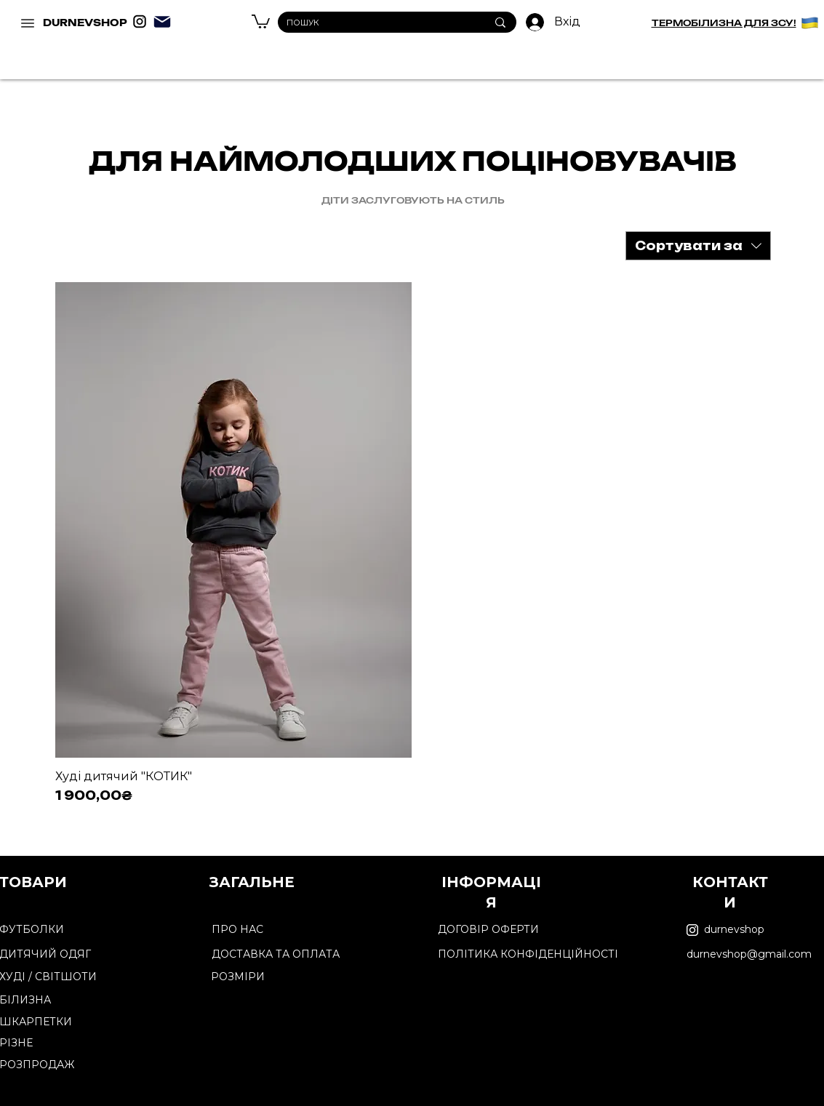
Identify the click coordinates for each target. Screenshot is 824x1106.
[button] (261, 20)
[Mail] (162, 22)
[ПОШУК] (376, 23)
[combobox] (698, 245)
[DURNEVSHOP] (29, 23)
